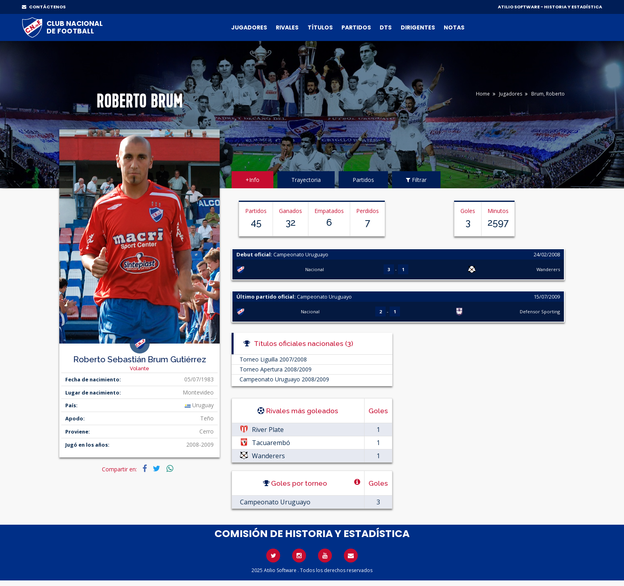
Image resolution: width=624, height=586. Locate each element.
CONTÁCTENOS (44, 7)
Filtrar (416, 180)
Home (483, 93)
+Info (252, 180)
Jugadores (249, 27)
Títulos (320, 27)
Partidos (356, 27)
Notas (454, 27)
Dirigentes (418, 27)
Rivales (287, 27)
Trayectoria (306, 180)
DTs (386, 27)
